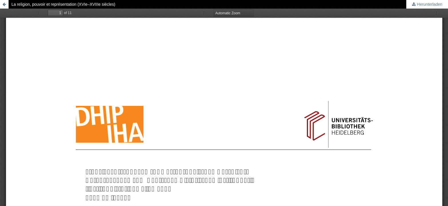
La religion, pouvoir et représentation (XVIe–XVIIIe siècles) (63, 4)
